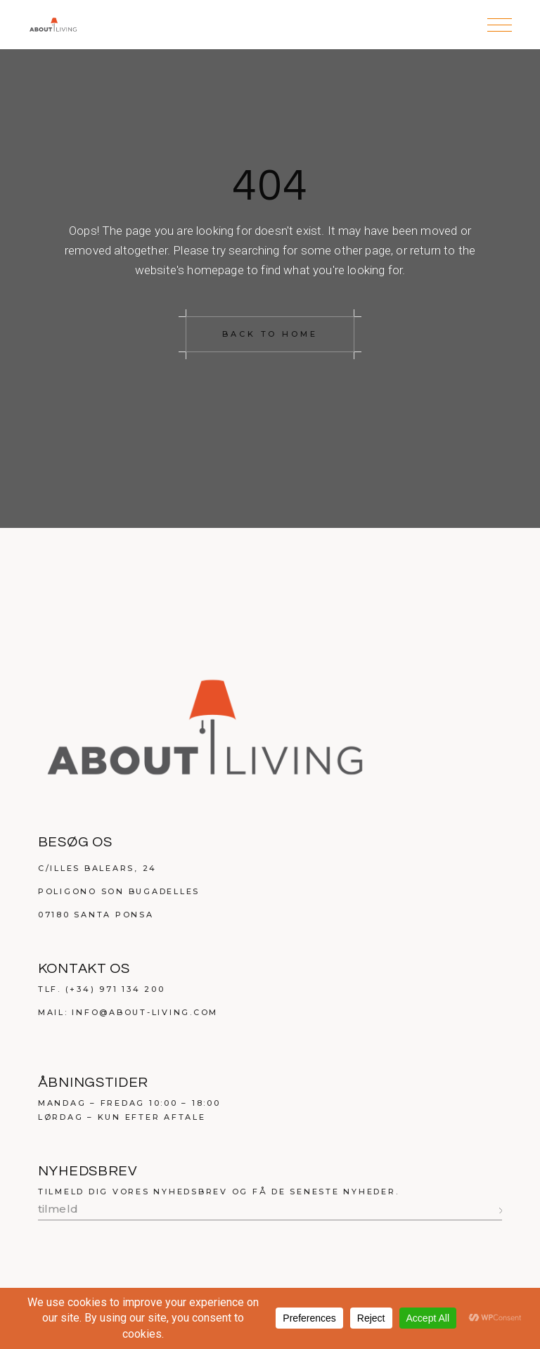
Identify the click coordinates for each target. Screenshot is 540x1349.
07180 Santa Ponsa (96, 914)
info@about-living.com (145, 1012)
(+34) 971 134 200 (115, 989)
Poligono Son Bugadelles (119, 891)
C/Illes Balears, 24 (97, 868)
